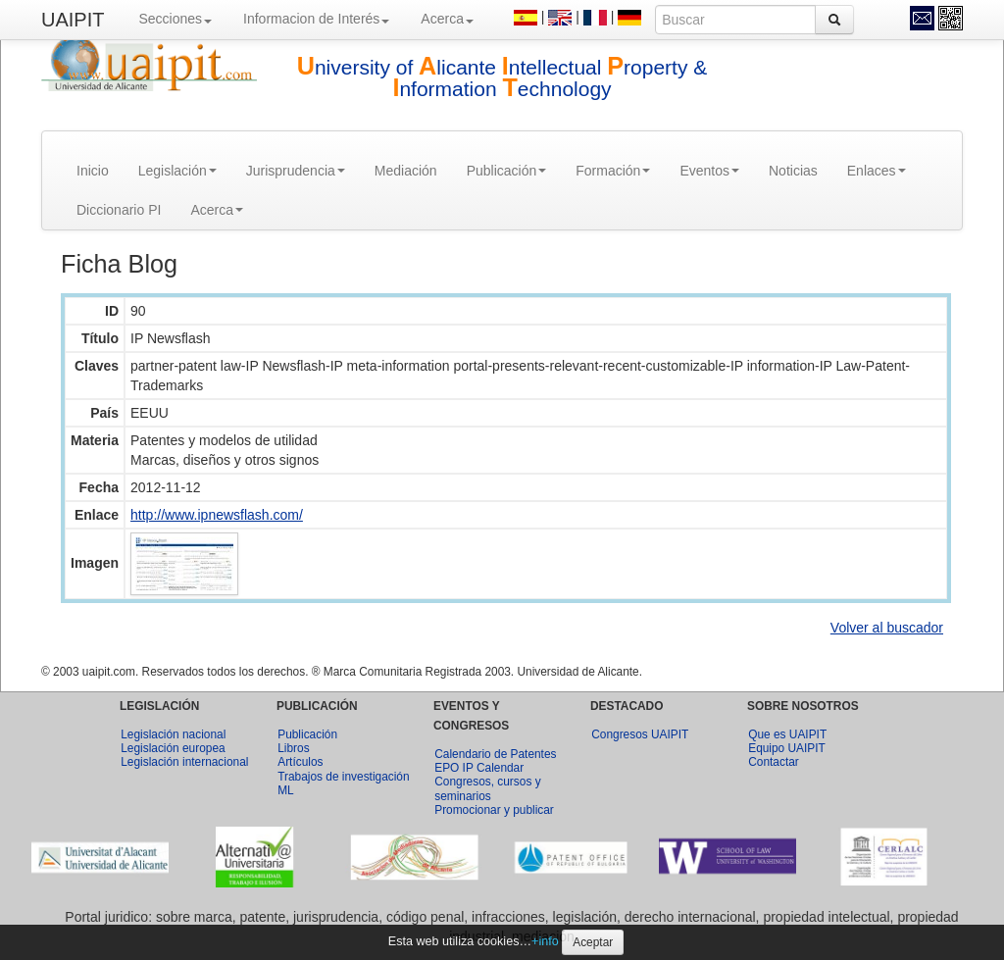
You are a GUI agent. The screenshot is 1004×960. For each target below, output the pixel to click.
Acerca (447, 18)
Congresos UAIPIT (639, 734)
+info (545, 941)
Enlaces (876, 170)
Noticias (793, 170)
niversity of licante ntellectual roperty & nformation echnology (502, 78)
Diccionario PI (118, 210)
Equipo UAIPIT (787, 748)
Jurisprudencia (295, 170)
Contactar (773, 762)
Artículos (300, 762)
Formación (613, 170)
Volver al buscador (886, 627)
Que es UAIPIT (787, 734)
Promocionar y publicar (494, 810)
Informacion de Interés (316, 18)
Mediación (406, 170)
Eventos (709, 170)
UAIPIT (72, 19)
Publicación (507, 170)
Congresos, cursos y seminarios (487, 788)
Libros (293, 748)
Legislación (177, 170)
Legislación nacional (173, 734)
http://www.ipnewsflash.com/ (216, 515)
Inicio (92, 170)
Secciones (175, 18)
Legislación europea (173, 748)
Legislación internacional (184, 762)
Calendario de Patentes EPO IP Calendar (495, 761)
